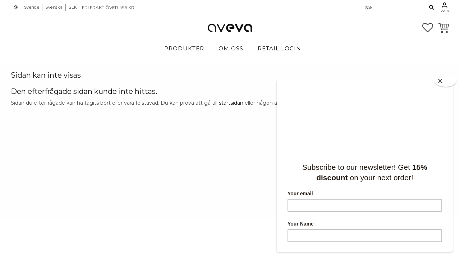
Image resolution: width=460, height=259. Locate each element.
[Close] (445, 81)
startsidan (231, 103)
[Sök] (432, 7)
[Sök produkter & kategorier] (395, 7)
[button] (427, 27)
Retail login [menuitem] (279, 48)
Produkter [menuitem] (184, 48)
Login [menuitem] (444, 11)
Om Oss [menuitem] (230, 48)
